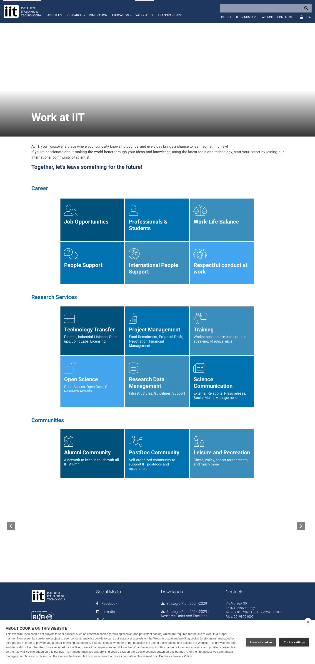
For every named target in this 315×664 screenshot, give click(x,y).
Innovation (98, 15)
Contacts (284, 17)
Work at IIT (144, 15)
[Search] (266, 8)
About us (54, 15)
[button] (75, 11)
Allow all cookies (261, 642)
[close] (308, 622)
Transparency (170, 15)
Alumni (267, 17)
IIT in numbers (247, 17)
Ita (308, 17)
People (226, 17)
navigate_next (301, 526)
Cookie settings (294, 642)
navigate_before (11, 526)
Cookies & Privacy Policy (175, 656)
